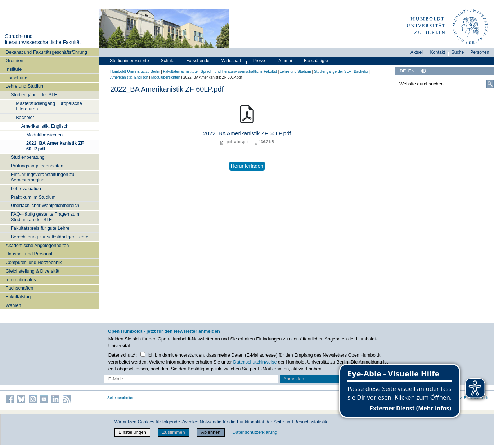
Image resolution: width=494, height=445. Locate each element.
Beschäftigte (316, 60)
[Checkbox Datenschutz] (142, 354)
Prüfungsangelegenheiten (37, 165)
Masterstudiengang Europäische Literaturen (49, 106)
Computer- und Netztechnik (34, 262)
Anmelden (293, 379)
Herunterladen (246, 166)
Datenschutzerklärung (255, 432)
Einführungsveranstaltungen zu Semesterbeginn (42, 177)
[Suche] (490, 84)
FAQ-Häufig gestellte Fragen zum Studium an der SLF (45, 216)
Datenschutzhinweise (255, 362)
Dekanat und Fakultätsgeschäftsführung (46, 52)
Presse (259, 60)
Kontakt (437, 52)
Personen (479, 52)
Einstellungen (132, 432)
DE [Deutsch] (403, 71)
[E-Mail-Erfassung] (191, 379)
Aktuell (417, 52)
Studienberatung (28, 157)
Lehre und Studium (25, 86)
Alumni (285, 60)
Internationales (21, 279)
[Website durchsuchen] (444, 84)
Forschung (16, 77)
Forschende (198, 60)
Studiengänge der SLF (34, 94)
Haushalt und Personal (29, 253)
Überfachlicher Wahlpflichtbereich (45, 205)
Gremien (14, 60)
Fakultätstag (18, 296)
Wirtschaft (231, 60)
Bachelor (25, 117)
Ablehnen (210, 432)
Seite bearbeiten (120, 398)
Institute (14, 69)
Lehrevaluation (26, 188)
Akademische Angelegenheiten (37, 245)
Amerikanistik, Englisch (45, 126)
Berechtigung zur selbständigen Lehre (50, 236)
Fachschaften (19, 288)
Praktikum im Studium (33, 197)
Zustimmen (173, 432)
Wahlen (13, 305)
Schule (167, 60)
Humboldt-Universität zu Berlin (135, 72)
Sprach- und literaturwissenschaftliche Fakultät (43, 39)
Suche (458, 52)
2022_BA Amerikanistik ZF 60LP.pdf (55, 145)
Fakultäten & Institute (180, 72)
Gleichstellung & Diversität (32, 271)
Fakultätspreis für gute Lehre (40, 228)
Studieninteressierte (129, 60)
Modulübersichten (44, 134)
